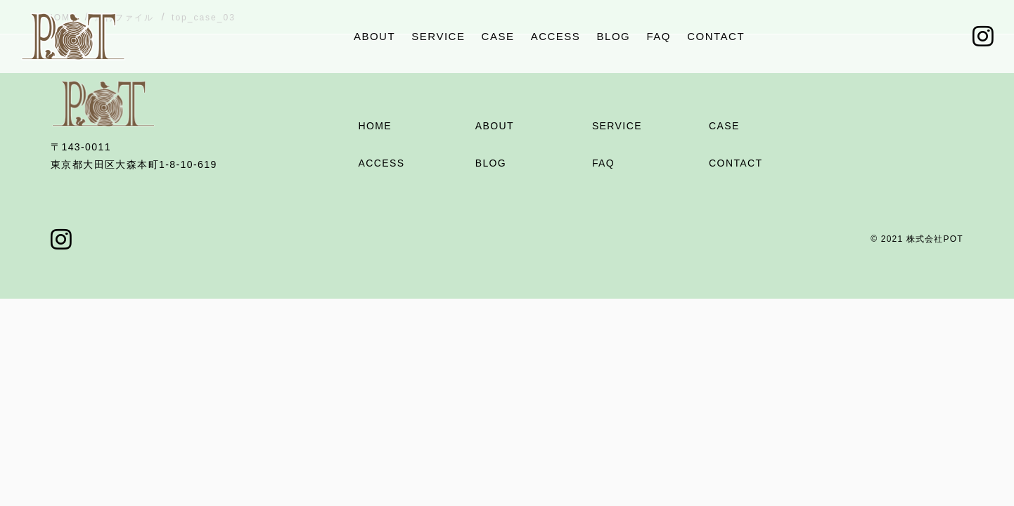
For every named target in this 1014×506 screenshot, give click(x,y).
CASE (498, 36)
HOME (375, 125)
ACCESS (556, 36)
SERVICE (438, 36)
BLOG (614, 36)
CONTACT (716, 36)
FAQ (658, 36)
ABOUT (374, 36)
